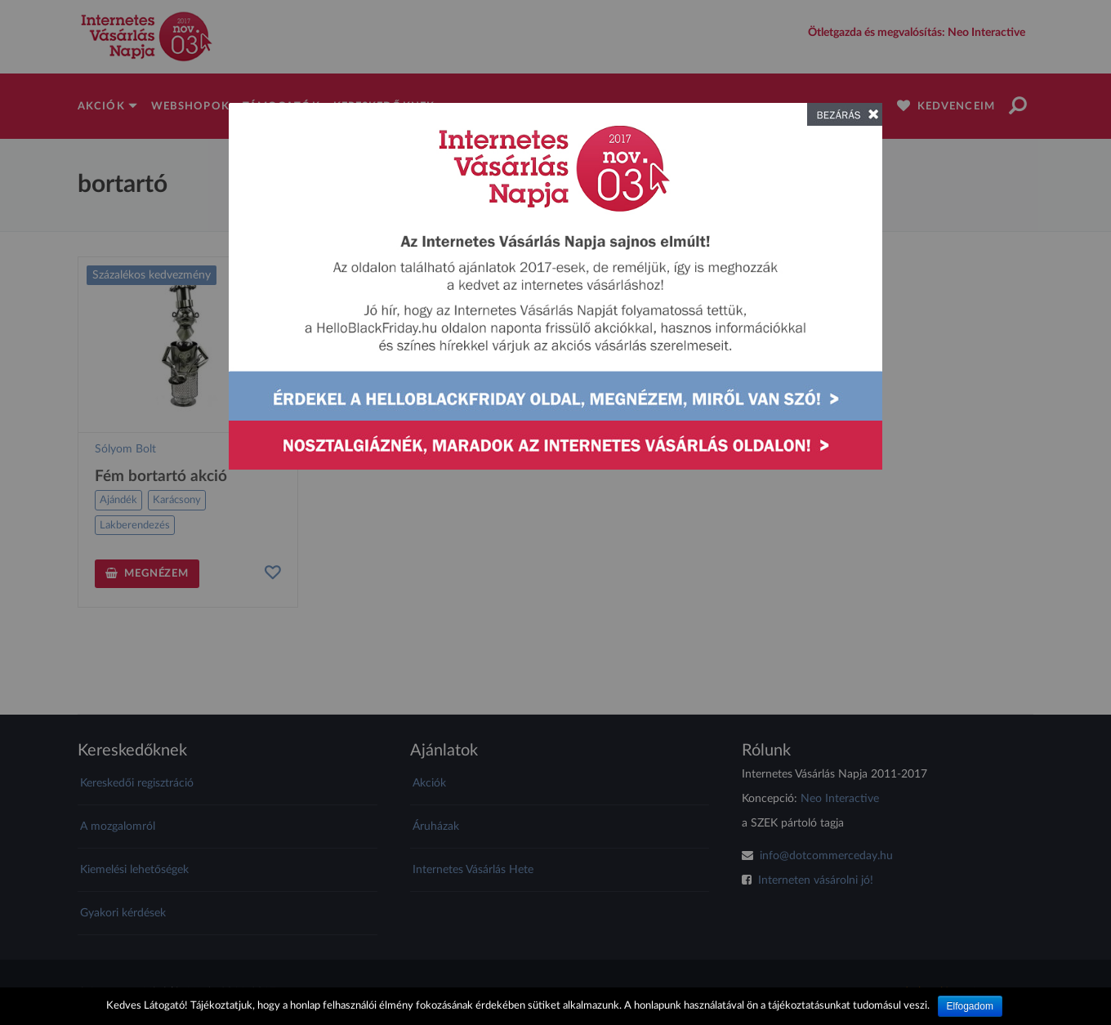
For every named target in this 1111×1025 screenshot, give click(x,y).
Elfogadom (970, 1006)
